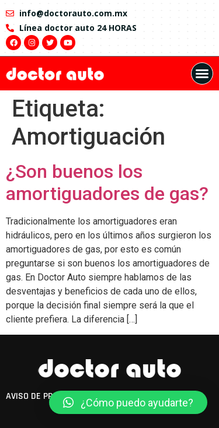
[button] (202, 73)
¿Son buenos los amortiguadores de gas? (107, 182)
